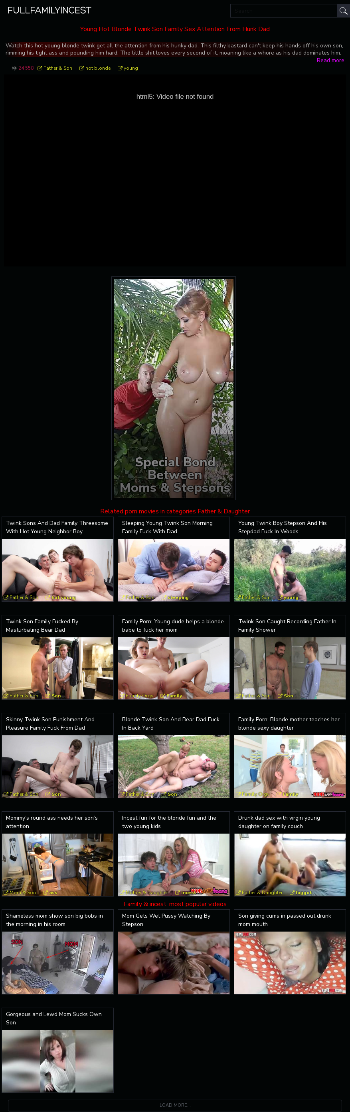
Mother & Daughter (147, 892)
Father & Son (58, 68)
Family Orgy (139, 696)
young (131, 68)
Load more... (175, 1105)
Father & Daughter (262, 892)
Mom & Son (23, 892)
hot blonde (98, 68)
